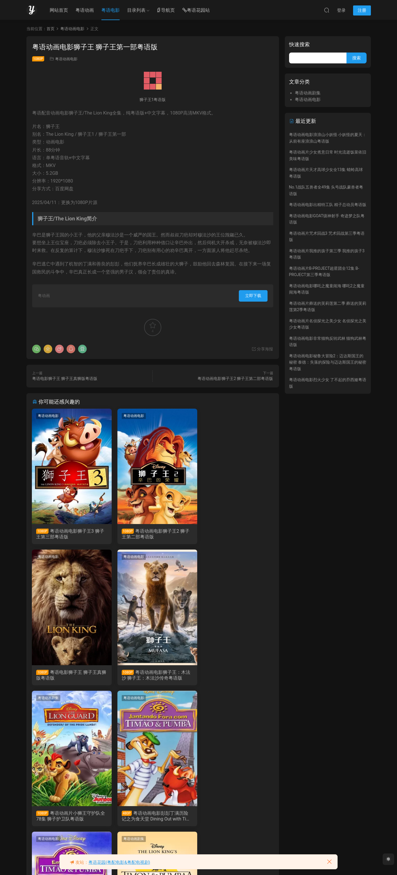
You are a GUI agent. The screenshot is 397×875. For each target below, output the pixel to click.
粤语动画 (84, 10)
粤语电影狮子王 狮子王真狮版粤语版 (64, 378)
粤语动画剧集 (130, 557)
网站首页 (59, 10)
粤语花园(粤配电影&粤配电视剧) (119, 862)
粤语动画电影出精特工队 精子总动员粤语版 (327, 204)
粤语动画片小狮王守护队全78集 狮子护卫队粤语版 (151, 675)
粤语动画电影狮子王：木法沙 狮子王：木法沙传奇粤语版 (69, 675)
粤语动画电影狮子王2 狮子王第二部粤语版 (235, 378)
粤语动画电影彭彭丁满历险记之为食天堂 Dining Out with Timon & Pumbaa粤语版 (234, 675)
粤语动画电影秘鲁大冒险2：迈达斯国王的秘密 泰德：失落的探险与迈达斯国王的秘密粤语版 (327, 362)
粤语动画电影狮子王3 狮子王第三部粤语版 (70, 534)
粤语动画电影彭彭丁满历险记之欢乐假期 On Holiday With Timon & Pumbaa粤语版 (69, 816)
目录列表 (136, 10)
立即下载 (253, 295)
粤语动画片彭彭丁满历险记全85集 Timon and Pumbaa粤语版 (152, 816)
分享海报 (262, 349)
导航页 (165, 10)
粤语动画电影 (66, 59)
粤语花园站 (196, 10)
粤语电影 (110, 10)
